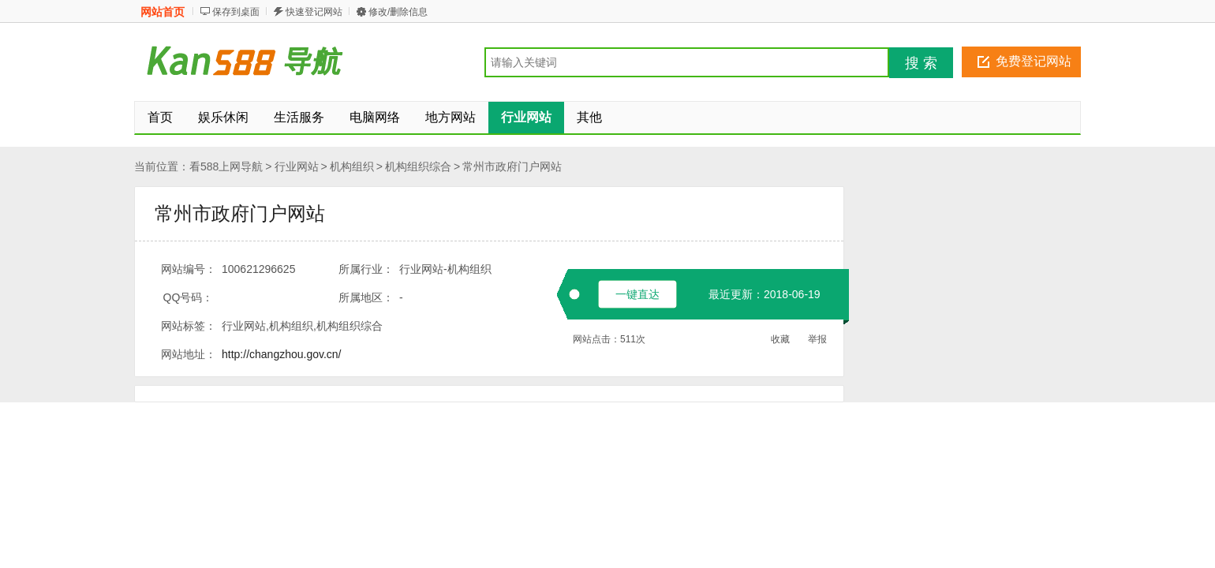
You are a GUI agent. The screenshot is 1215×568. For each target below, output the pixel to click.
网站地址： (188, 354)
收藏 (780, 339)
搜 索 (921, 63)
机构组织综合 (418, 166)
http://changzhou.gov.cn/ (282, 354)
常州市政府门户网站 (512, 166)
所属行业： (366, 269)
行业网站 (297, 166)
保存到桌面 (236, 11)
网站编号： (188, 269)
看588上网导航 (226, 166)
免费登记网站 (1033, 61)
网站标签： (188, 326)
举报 (817, 339)
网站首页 (162, 12)
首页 (160, 117)
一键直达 (637, 294)
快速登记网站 (314, 11)
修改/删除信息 (398, 11)
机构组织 (352, 166)
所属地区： (366, 297)
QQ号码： (188, 297)
